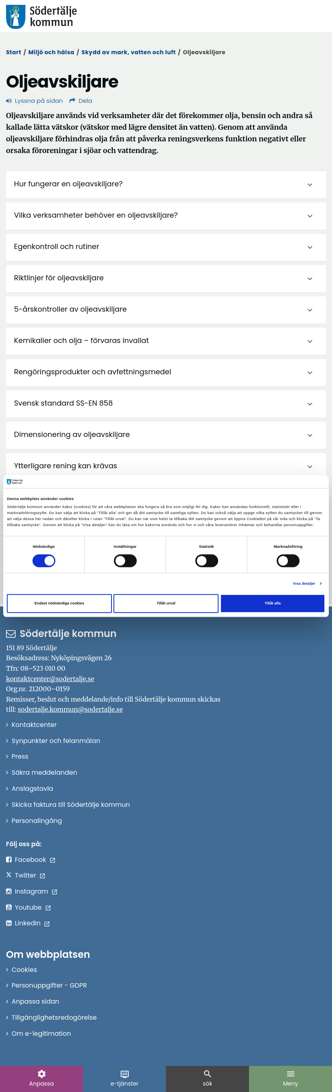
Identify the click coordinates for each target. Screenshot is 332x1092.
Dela (80, 100)
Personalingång (37, 820)
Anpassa (41, 1078)
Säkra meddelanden (44, 772)
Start (13, 52)
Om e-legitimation (41, 1033)
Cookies (24, 969)
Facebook (30, 859)
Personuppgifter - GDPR (49, 985)
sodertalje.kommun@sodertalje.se (70, 709)
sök (208, 1078)
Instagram (31, 891)
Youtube (28, 907)
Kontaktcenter (34, 724)
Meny (290, 1078)
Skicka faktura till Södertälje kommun (71, 804)
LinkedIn (27, 923)
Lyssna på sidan (34, 100)
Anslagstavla (32, 788)
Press (20, 756)
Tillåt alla (273, 603)
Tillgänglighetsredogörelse (54, 1017)
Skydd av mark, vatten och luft (128, 52)
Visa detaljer (304, 584)
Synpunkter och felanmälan (56, 740)
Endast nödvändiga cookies (59, 603)
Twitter (25, 875)
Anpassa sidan (35, 1001)
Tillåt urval (166, 603)
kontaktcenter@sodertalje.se (50, 679)
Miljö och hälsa (51, 52)
